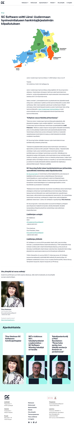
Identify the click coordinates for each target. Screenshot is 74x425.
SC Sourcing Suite (32, 174)
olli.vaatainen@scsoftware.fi (35, 222)
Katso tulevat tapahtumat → (8, 320)
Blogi (2, 13)
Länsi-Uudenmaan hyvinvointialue (48, 109)
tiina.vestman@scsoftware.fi (35, 232)
